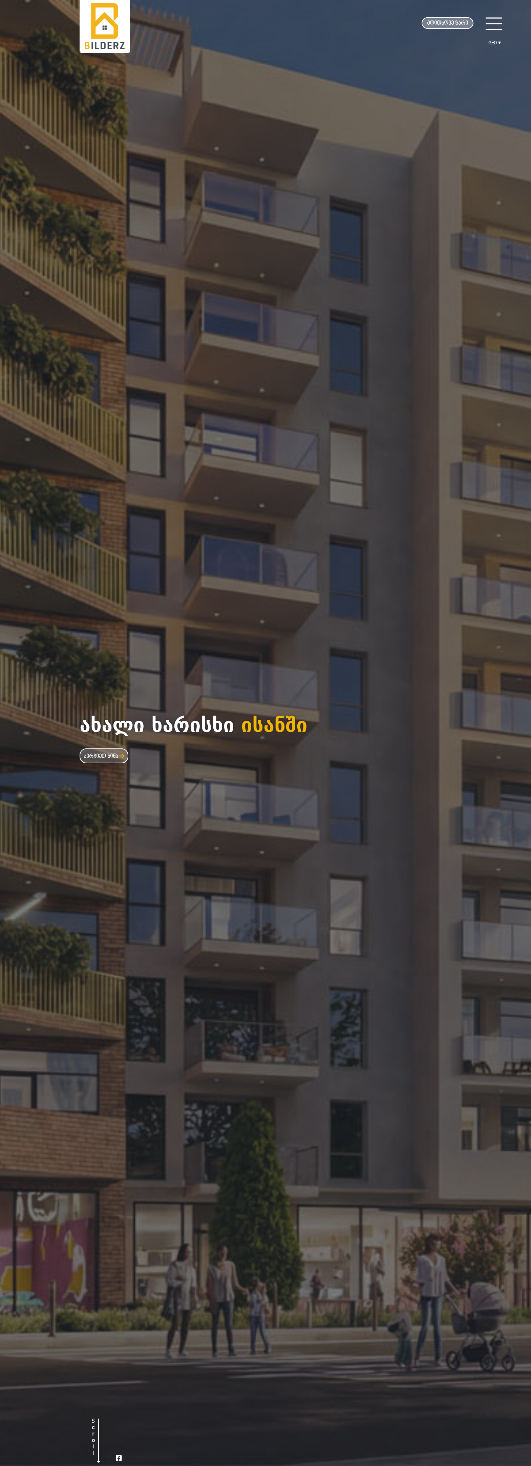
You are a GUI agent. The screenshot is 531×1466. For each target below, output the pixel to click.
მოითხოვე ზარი (447, 23)
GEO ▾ (494, 43)
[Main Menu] (493, 23)
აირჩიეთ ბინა (104, 756)
